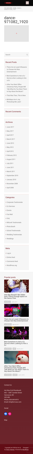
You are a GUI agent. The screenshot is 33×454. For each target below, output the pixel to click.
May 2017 (10, 131)
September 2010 (12, 175)
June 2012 (10, 143)
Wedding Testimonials (14, 234)
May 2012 (10, 147)
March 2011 (11, 171)
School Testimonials (13, 230)
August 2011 (11, 159)
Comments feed (12, 261)
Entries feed (11, 257)
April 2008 (10, 188)
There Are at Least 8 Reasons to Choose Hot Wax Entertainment (17, 69)
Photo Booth (11, 226)
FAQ (8, 218)
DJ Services (11, 206)
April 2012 (10, 151)
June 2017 (10, 127)
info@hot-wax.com (15, 402)
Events (9, 210)
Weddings (10, 239)
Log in (9, 253)
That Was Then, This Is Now (16, 95)
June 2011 (10, 167)
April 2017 (10, 135)
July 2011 (10, 163)
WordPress (25, 449)
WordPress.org (12, 265)
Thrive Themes (10, 449)
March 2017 (11, 139)
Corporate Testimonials (15, 202)
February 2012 (12, 155)
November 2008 (12, 183)
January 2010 (11, 179)
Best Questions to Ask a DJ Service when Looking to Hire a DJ (16, 78)
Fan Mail (10, 214)
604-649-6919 (14, 400)
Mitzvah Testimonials (14, 222)
